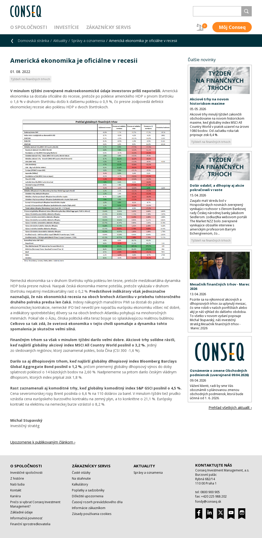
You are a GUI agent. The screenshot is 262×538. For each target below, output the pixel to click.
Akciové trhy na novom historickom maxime (209, 101)
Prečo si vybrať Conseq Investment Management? (35, 504)
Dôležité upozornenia (87, 496)
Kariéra (15, 496)
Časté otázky (81, 472)
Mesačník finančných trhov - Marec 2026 (219, 286)
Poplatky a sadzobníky (88, 490)
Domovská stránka (33, 40)
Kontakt (15, 490)
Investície (66, 27)
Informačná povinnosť (26, 518)
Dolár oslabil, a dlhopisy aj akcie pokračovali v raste (217, 187)
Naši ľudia (17, 484)
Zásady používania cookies (91, 514)
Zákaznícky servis (108, 27)
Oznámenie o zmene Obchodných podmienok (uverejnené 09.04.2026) (219, 372)
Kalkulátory (80, 484)
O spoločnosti (28, 27)
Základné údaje (21, 512)
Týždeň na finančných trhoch (211, 142)
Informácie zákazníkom (88, 508)
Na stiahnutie (81, 478)
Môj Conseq (232, 27)
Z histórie (17, 478)
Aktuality (60, 40)
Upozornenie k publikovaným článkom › (42, 442)
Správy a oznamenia (88, 40)
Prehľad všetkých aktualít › (230, 407)
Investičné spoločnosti (26, 472)
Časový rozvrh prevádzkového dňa (97, 502)
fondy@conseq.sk (208, 501)
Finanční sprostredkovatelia (30, 524)
